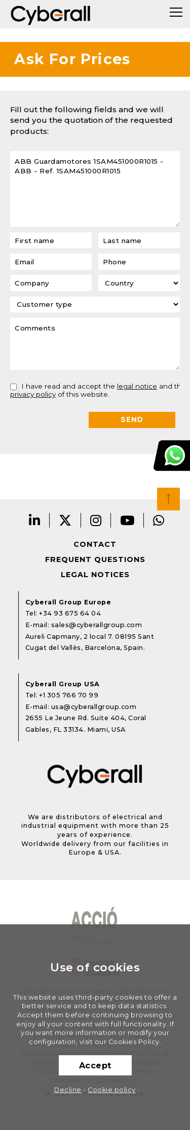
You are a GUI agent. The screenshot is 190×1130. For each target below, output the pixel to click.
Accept (95, 1065)
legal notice (137, 386)
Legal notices (95, 574)
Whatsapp (159, 520)
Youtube (127, 520)
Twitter (65, 520)
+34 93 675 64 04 (70, 613)
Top (168, 499)
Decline (68, 1090)
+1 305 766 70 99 (68, 695)
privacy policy (33, 394)
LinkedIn (35, 520)
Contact (95, 544)
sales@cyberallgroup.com (96, 625)
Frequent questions (95, 559)
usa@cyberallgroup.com (94, 707)
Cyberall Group (50, 14)
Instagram (96, 520)
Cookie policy (112, 1090)
